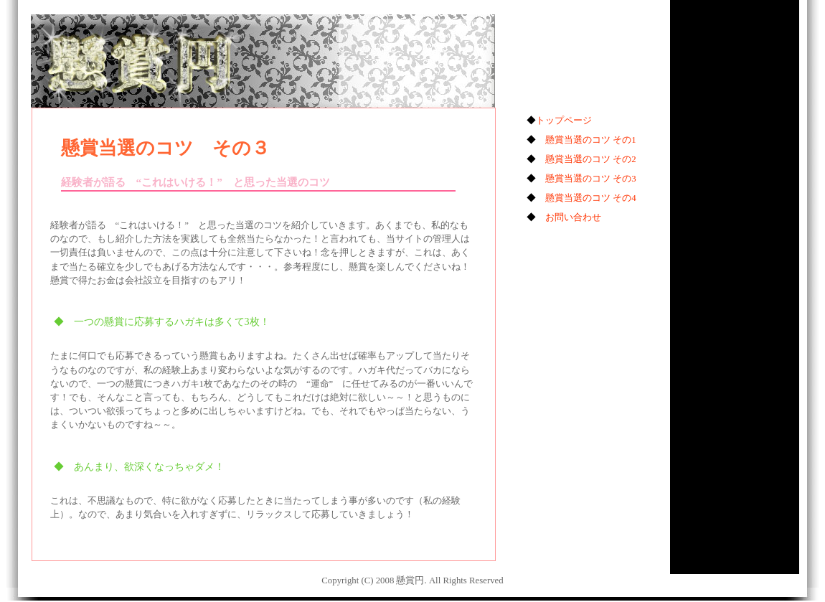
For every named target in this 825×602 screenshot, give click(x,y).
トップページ (564, 121)
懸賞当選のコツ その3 (590, 179)
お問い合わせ (573, 217)
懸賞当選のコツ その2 (590, 159)
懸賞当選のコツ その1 (590, 140)
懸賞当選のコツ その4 (590, 198)
